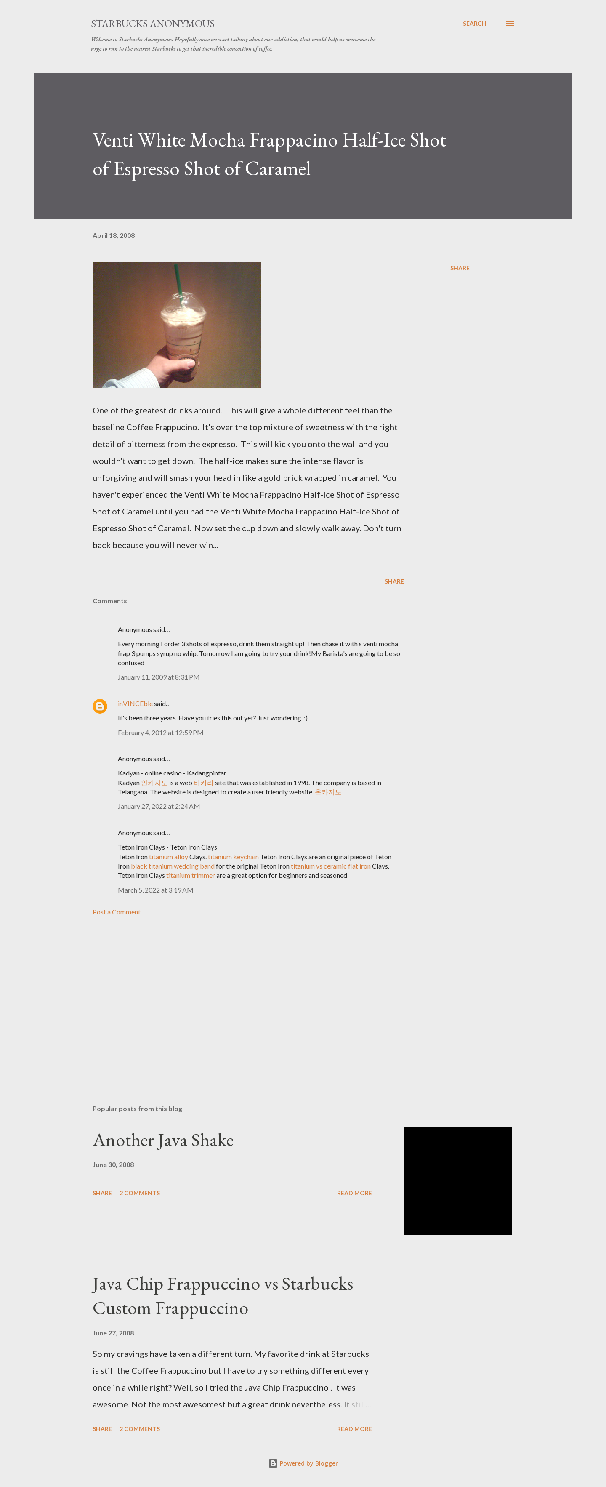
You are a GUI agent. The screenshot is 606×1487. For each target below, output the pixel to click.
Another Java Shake (163, 1139)
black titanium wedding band (173, 866)
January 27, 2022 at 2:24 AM (159, 806)
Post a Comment (117, 912)
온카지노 (328, 792)
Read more (354, 1193)
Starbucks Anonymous (153, 23)
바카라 (204, 782)
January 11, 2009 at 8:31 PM (159, 677)
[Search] (474, 24)
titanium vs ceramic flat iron (331, 866)
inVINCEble (135, 703)
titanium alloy (168, 857)
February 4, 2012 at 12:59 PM (161, 732)
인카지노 (154, 782)
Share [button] (460, 268)
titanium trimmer (190, 875)
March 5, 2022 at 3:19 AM (156, 890)
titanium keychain (233, 857)
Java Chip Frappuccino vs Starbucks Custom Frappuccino (223, 1295)
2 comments (140, 1193)
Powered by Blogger (303, 1463)
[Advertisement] (235, 999)
